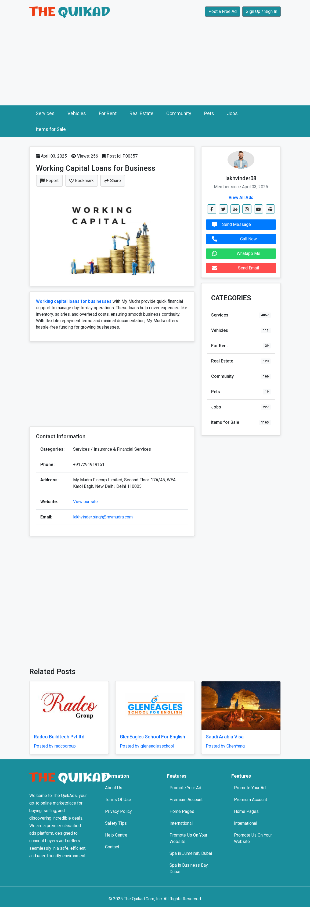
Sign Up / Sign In (261, 11)
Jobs (232, 113)
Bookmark (81, 180)
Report (49, 180)
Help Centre (116, 835)
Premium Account (186, 799)
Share (112, 180)
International (181, 823)
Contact (112, 846)
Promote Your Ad (185, 787)
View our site (85, 501)
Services (45, 113)
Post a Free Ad (222, 11)
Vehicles (76, 113)
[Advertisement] (155, 65)
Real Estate (141, 113)
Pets (209, 113)
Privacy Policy (118, 811)
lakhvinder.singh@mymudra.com (103, 517)
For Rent (108, 113)
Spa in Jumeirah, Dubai (191, 853)
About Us (113, 787)
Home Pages (182, 811)
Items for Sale (51, 129)
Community (178, 113)
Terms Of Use (118, 799)
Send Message (230, 224)
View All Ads (241, 197)
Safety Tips (116, 823)
